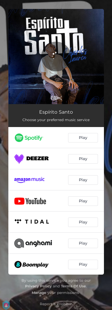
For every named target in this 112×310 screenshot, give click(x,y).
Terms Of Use (73, 286)
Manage (39, 292)
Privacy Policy (38, 286)
